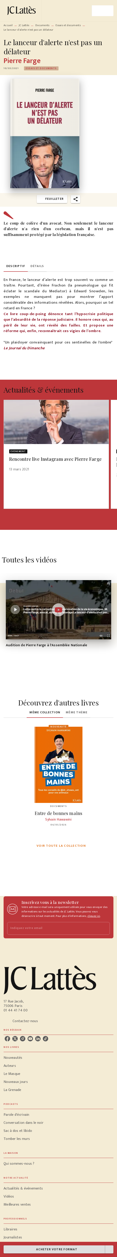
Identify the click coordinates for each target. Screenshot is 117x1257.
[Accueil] (22, 10)
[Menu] (102, 10)
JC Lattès (24, 25)
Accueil (8, 25)
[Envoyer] (104, 928)
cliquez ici (93, 916)
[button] (41, 68)
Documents (42, 25)
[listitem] (7, 1038)
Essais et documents (68, 25)
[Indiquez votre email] (53, 928)
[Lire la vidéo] (58, 609)
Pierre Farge (22, 61)
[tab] (16, 266)
